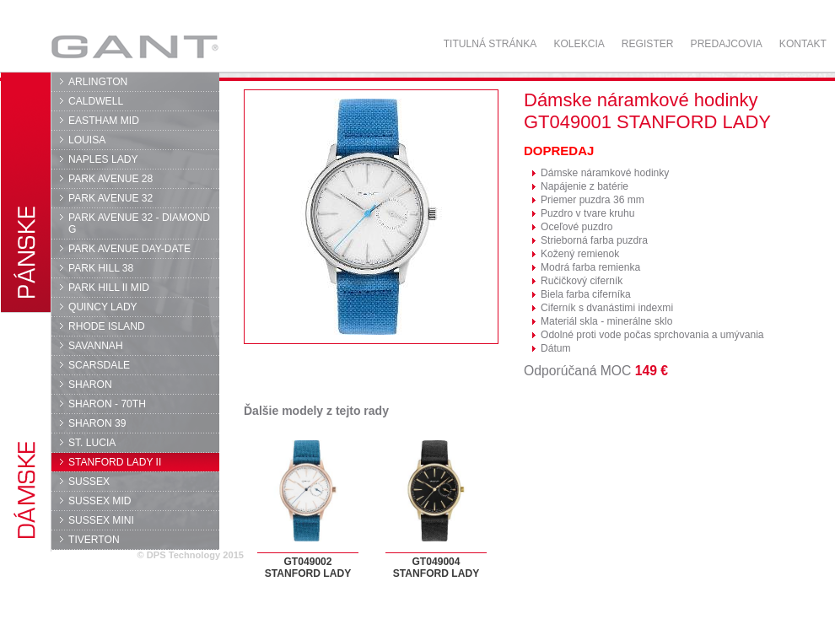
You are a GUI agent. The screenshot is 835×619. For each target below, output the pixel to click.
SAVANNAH (95, 346)
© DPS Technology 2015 (190, 555)
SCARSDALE (99, 365)
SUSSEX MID (100, 501)
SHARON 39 (97, 423)
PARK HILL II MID (108, 287)
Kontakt (803, 44)
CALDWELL (95, 101)
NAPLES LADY (103, 159)
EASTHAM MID (103, 120)
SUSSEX (89, 481)
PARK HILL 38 (100, 268)
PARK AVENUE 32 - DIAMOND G (139, 223)
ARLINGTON (97, 82)
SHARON (90, 384)
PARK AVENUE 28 (110, 179)
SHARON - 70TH (107, 404)
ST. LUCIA (92, 443)
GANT (134, 46)
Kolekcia (578, 44)
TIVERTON (94, 540)
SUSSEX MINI (101, 520)
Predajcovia (726, 44)
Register (648, 44)
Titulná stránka (490, 44)
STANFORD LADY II (114, 462)
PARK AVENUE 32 (110, 198)
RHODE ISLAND (106, 326)
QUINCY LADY (102, 307)
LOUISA (86, 140)
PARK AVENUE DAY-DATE (129, 249)
